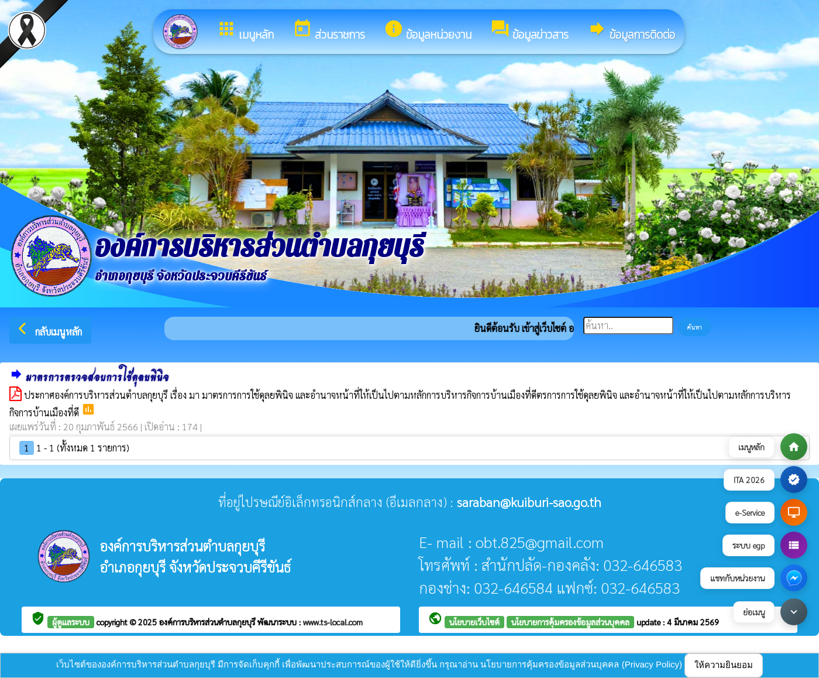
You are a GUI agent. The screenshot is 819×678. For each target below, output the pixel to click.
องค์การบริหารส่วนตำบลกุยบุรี (208, 622)
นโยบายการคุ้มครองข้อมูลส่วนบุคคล (570, 622)
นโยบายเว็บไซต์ (474, 622)
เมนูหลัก (245, 31)
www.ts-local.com (333, 622)
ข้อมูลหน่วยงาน (428, 31)
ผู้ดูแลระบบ (71, 622)
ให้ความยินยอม (723, 665)
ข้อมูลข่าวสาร (529, 31)
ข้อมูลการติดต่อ (631, 31)
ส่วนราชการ (328, 31)
